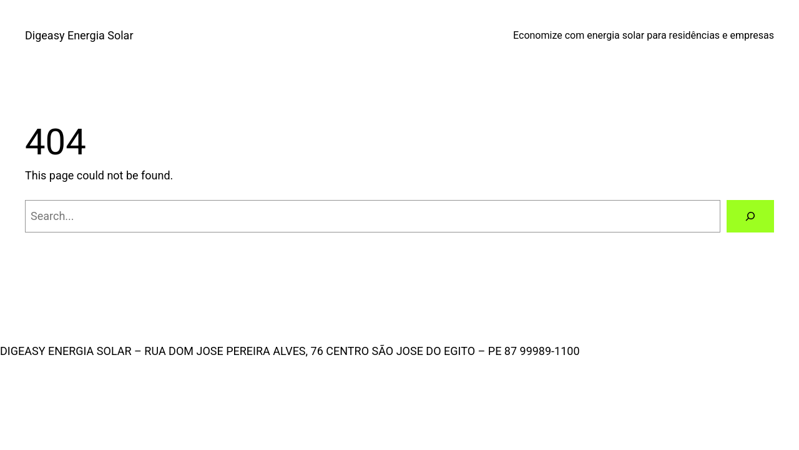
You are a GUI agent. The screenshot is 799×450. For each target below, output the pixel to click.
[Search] (750, 216)
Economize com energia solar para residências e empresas (643, 35)
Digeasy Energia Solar (79, 35)
